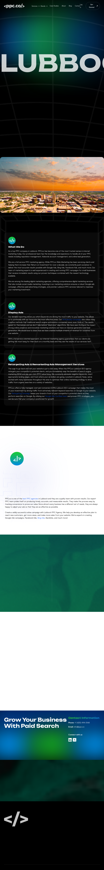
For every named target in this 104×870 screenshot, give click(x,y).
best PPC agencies (30, 498)
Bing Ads (41, 518)
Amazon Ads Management (66, 835)
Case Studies (54, 6)
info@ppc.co (76, 727)
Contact (77, 6)
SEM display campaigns (71, 319)
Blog (70, 6)
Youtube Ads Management (66, 843)
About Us (83, 817)
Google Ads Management (66, 821)
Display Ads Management (66, 839)
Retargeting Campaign (21, 393)
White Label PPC (62, 850)
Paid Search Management (66, 817)
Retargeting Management (66, 846)
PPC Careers (84, 825)
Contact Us (84, 828)
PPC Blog (83, 821)
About (64, 6)
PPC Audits (60, 854)
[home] (14, 6)
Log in (81, 6)
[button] (36, 6)
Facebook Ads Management (61, 826)
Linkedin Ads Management (66, 831)
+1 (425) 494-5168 (79, 722)
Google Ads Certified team (56, 396)
